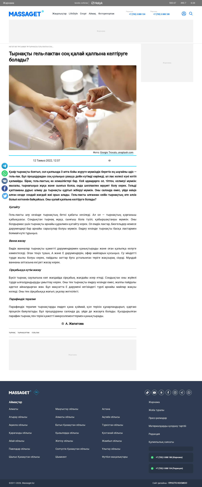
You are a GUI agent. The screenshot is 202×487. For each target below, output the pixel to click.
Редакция (154, 434)
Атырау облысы (18, 417)
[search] (190, 13)
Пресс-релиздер (158, 418)
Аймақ (92, 13)
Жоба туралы (156, 410)
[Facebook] (168, 392)
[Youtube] (154, 392)
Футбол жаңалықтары (115, 456)
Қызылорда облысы (67, 432)
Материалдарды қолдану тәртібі (167, 426)
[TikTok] (147, 392)
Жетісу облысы (64, 440)
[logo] (26, 13)
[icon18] (36, 392)
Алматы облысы (64, 417)
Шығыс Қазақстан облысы (24, 456)
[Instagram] (175, 392)
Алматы (13, 409)
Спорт (83, 13)
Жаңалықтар (59, 13)
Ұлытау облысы (111, 448)
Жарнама (8, 3)
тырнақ (12, 333)
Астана (106, 409)
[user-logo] (183, 13)
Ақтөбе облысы (111, 417)
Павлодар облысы (19, 448)
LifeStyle (73, 13)
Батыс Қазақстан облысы (70, 425)
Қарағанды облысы (20, 432)
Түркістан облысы (112, 425)
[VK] (161, 392)
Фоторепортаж (106, 13)
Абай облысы (16, 440)
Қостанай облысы (112, 432)
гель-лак (35, 333)
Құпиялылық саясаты (161, 442)
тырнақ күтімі (23, 333)
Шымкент (61, 456)
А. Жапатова (73, 324)
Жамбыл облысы (112, 440)
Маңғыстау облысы (66, 409)
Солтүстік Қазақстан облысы (72, 448)
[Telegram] (182, 392)
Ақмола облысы (18, 425)
